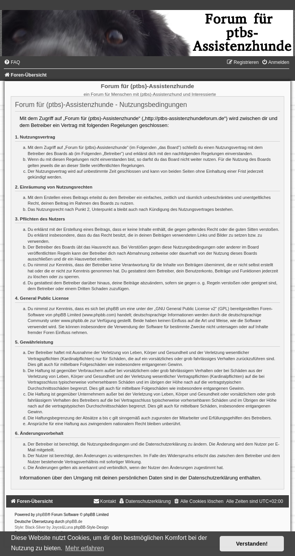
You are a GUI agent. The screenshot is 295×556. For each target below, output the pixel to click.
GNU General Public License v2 (185, 308)
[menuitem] (12, 62)
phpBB (42, 515)
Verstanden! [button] (252, 544)
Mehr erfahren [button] (84, 548)
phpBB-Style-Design (91, 527)
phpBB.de (73, 521)
